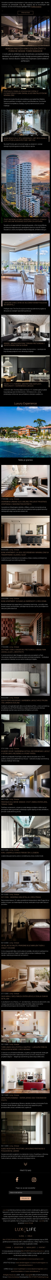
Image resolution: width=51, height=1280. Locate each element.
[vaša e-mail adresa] (26, 1192)
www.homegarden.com (37, 1269)
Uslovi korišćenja (13, 1277)
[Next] (49, 431)
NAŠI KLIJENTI (31, 1247)
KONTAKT (42, 1247)
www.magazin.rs (23, 1262)
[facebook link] (17, 1180)
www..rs (22, 1259)
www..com (36, 1259)
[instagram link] (34, 1180)
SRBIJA (29, 1236)
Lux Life (5, 1210)
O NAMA (8, 1247)
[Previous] (1, 431)
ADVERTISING (18, 1247)
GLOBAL (21, 1236)
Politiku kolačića (36, 6)
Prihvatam (25, 13)
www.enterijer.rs (20, 1269)
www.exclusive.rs (25, 1265)
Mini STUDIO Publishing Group (38, 1277)
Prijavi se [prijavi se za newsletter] (25, 1198)
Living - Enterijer (14, 499)
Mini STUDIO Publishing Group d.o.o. (14, 1239)
